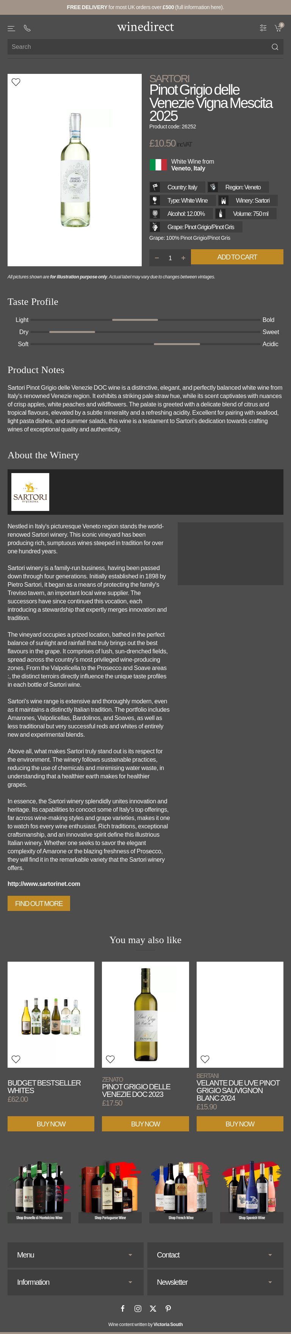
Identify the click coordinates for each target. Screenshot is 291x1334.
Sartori (169, 78)
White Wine (186, 161)
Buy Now (51, 1124)
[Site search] (145, 47)
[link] (279, 28)
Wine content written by (145, 1324)
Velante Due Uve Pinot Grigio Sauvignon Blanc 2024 (238, 1087)
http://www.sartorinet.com (44, 884)
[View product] (51, 1015)
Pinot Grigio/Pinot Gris (209, 227)
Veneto (181, 168)
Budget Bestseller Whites (44, 1086)
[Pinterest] (168, 1308)
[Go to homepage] (145, 26)
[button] (12, 28)
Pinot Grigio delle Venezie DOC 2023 (136, 1087)
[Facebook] (122, 1308)
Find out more (39, 904)
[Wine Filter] (263, 28)
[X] (153, 1308)
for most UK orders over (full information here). (145, 7)
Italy (199, 168)
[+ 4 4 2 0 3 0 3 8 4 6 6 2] (27, 28)
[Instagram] (138, 1308)
